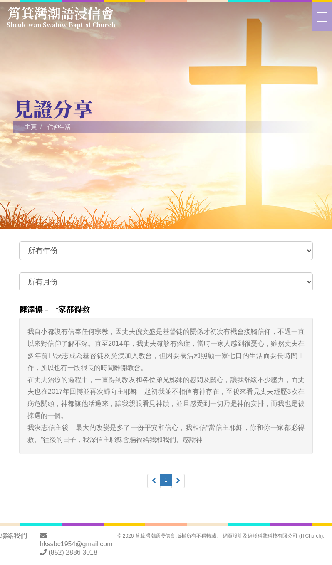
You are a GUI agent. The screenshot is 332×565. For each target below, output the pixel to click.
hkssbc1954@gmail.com (76, 544)
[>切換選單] (322, 16)
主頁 (31, 126)
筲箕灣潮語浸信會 (61, 15)
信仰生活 (59, 126)
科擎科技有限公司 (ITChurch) (290, 536)
